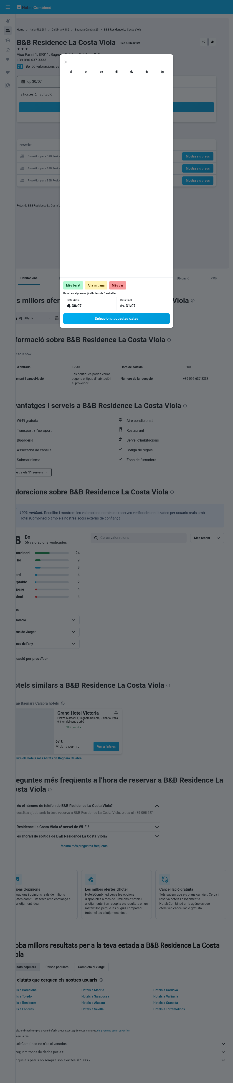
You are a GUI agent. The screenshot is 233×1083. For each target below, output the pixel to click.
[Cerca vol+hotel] (8, 49)
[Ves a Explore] (8, 59)
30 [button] (76, 167)
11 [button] (98, 135)
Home (36, 29)
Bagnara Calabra (100, 29)
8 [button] (65, 135)
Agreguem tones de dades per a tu (126, 1056)
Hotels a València (171, 1001)
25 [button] (98, 157)
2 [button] (76, 124)
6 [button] (43, 135)
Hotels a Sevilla (103, 1014)
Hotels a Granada (171, 1007)
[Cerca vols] (8, 21)
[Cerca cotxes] (8, 40)
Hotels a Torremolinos (174, 1014)
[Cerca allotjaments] (8, 30)
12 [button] (109, 135)
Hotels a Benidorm (38, 1007)
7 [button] (54, 135)
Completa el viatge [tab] (107, 971)
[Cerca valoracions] (150, 538)
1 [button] (65, 124)
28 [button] (54, 167)
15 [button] (65, 146)
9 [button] (76, 135)
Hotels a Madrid (103, 994)
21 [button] (54, 157)
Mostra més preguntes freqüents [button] (94, 846)
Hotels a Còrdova (171, 994)
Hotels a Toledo (36, 1001)
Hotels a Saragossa (106, 1001)
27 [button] (43, 167)
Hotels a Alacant (103, 1007)
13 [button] (43, 146)
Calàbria (72, 29)
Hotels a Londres (37, 1014)
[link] (63, 758)
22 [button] (65, 157)
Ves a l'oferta (122, 747)
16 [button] (76, 146)
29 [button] (65, 167)
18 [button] (98, 146)
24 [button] (87, 157)
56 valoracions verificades (68, 66)
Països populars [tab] (72, 971)
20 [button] (43, 157)
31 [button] (87, 167)
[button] (8, 7)
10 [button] (87, 135)
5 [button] (109, 124)
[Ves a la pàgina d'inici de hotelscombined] (34, 7)
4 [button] (98, 124)
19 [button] (109, 146)
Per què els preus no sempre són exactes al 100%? (126, 1064)
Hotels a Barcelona (38, 994)
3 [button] (87, 124)
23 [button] (76, 157)
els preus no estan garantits (129, 1035)
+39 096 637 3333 (47, 60)
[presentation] (84, 205)
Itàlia (48, 29)
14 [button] (54, 146)
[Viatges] (8, 72)
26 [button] (109, 157)
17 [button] (87, 146)
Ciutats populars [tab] (40, 971)
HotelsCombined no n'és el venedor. (126, 1048)
